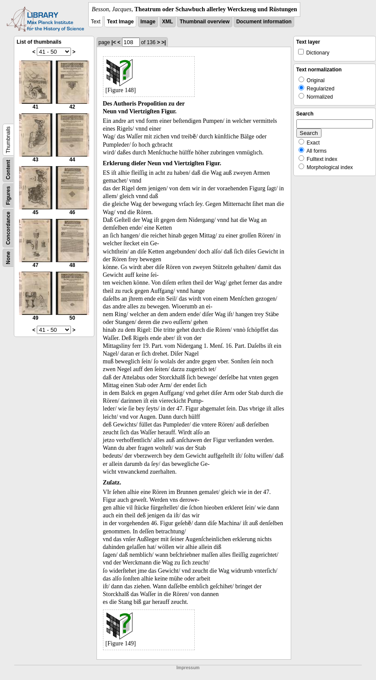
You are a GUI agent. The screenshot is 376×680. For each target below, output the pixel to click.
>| (163, 42)
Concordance (8, 228)
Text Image (120, 22)
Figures (8, 195)
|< (114, 42)
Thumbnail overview (204, 22)
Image (148, 22)
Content (8, 170)
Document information (264, 22)
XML (167, 22)
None (8, 257)
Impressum (188, 667)
